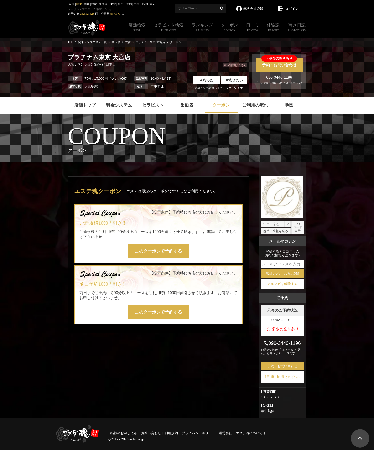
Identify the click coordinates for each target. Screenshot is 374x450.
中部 (94, 4)
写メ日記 (297, 28)
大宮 (71, 64)
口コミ (252, 28)
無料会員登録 (249, 5)
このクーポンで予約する (158, 251)
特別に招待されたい (282, 377)
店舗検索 (136, 28)
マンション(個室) (90, 64)
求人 (152, 4)
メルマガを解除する (282, 284)
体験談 (273, 28)
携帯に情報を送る (275, 231)
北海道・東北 (107, 4)
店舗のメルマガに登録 (282, 273)
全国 (72, 4)
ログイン (288, 5)
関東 (79, 4)
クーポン (229, 28)
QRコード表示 (297, 227)
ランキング (202, 28)
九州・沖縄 (125, 4)
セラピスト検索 (168, 28)
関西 (86, 4)
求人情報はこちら (235, 65)
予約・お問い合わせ (279, 62)
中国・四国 (141, 4)
